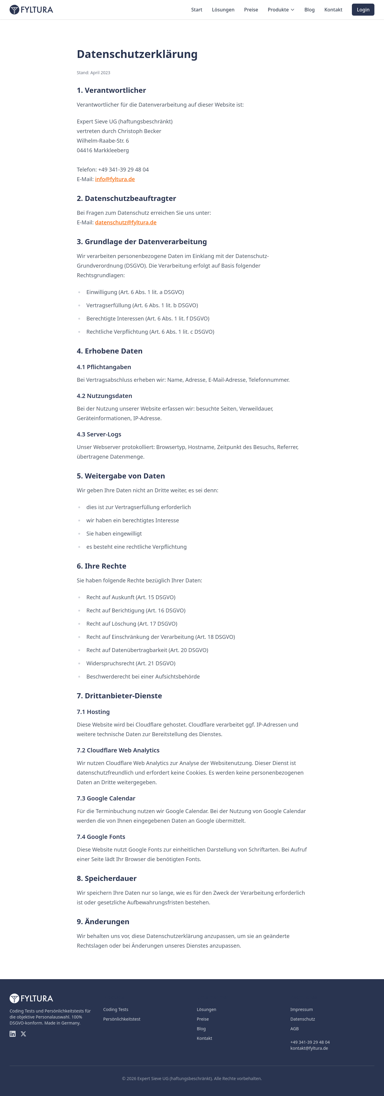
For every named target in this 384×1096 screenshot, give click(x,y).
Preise (251, 9)
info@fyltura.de (115, 179)
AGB (294, 1028)
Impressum (301, 1009)
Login (363, 9)
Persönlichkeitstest (121, 1019)
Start (196, 9)
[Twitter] (23, 1034)
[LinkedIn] (13, 1034)
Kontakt (333, 9)
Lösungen (223, 9)
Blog (309, 9)
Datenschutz (302, 1019)
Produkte (281, 9)
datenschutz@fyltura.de (126, 222)
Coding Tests (115, 1009)
